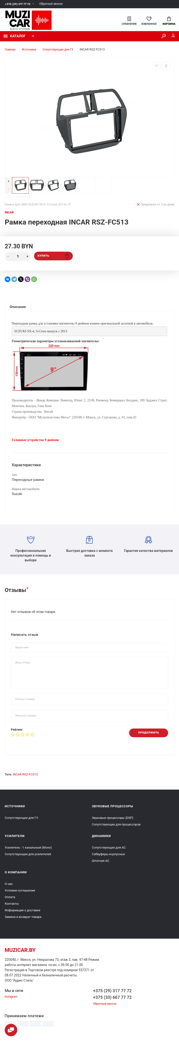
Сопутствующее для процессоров (116, 828)
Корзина (168, 21)
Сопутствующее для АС (109, 851)
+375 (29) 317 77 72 (19, 4)
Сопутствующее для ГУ (21, 821)
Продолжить (146, 736)
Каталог (15, 38)
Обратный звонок (55, 4)
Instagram (12, 1000)
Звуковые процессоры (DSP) (112, 821)
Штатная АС (100, 864)
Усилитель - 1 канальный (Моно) (28, 851)
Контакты (12, 907)
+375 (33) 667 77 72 (112, 1000)
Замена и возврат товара (23, 920)
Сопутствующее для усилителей (28, 857)
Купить (53, 258)
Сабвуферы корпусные (108, 857)
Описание (18, 309)
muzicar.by (20, 954)
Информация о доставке (22, 914)
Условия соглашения (20, 894)
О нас (9, 887)
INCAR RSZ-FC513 (25, 778)
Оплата (10, 900)
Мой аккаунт (169, 37)
